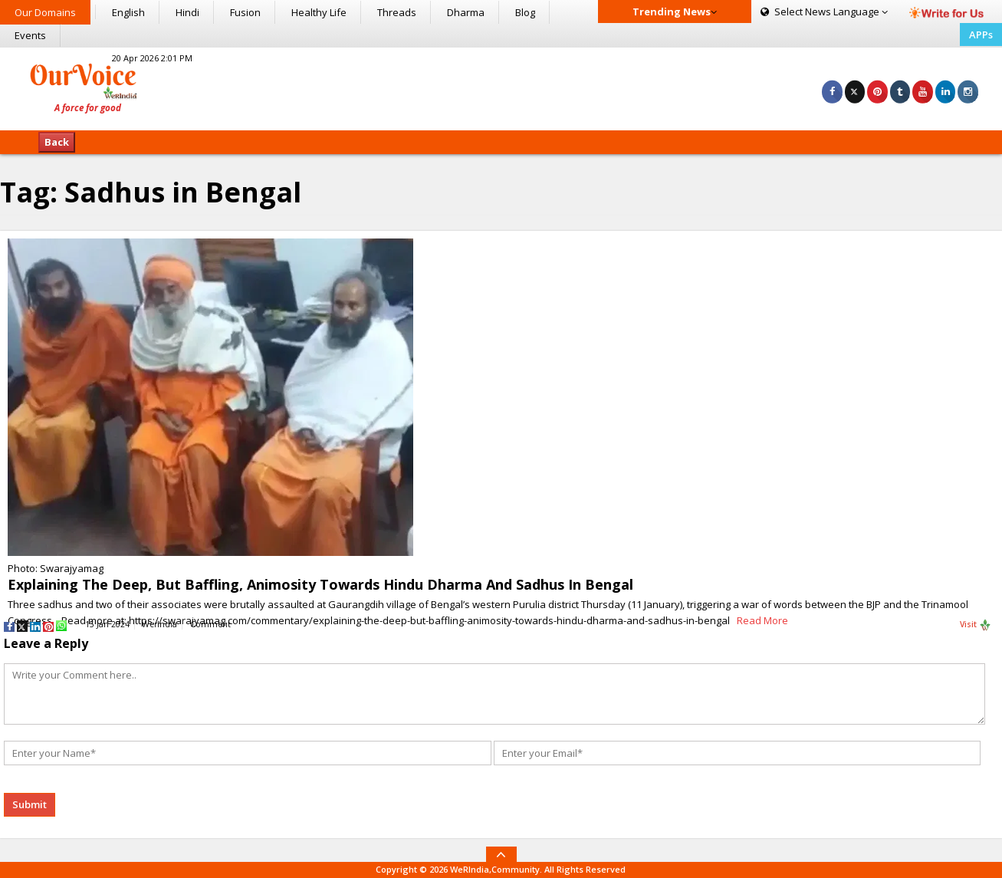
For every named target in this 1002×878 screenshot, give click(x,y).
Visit (975, 625)
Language (824, 11)
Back (56, 142)
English (128, 12)
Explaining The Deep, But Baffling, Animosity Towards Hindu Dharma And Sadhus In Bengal (320, 584)
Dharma (466, 12)
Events (30, 35)
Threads (396, 12)
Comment (210, 624)
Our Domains (45, 12)
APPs (981, 34)
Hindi (187, 12)
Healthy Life (319, 12)
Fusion (245, 12)
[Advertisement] (501, 86)
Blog (525, 12)
